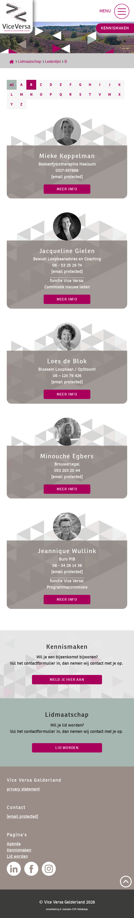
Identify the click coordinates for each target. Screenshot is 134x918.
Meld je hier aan (67, 679)
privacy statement (23, 789)
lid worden (67, 747)
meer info (67, 189)
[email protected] (67, 176)
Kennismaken (115, 28)
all (12, 84)
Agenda (14, 843)
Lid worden (17, 856)
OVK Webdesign (80, 909)
